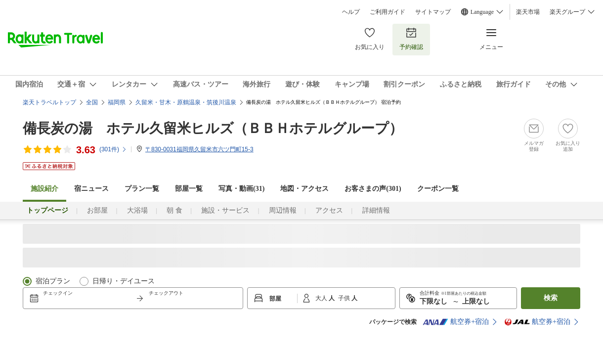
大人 (322, 298)
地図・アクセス (304, 188)
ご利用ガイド (387, 11)
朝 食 (174, 210)
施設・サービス (225, 210)
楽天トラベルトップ (49, 102)
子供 (344, 298)
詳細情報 (376, 210)
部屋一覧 (189, 188)
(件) (113, 149)
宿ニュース (91, 188)
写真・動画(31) (241, 188)
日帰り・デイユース (123, 281)
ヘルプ (351, 11)
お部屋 (97, 210)
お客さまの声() (373, 188)
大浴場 (137, 210)
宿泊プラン (53, 281)
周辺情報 (283, 210)
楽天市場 (528, 11)
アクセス (329, 210)
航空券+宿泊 (456, 322)
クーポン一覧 (438, 188)
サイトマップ (433, 11)
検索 (551, 298)
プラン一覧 (142, 188)
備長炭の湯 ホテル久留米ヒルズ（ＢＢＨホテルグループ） (213, 128)
